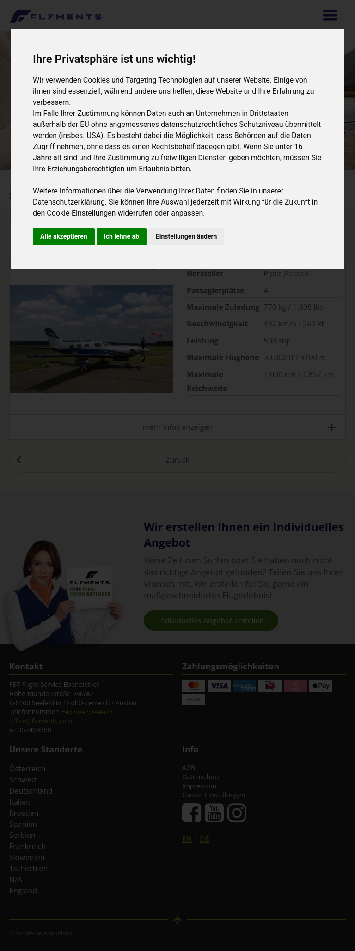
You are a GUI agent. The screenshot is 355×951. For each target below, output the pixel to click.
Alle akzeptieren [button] (63, 236)
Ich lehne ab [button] (121, 236)
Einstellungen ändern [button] (186, 236)
